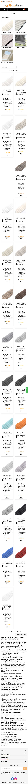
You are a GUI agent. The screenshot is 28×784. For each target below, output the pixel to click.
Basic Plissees (7, 32)
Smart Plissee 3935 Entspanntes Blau (7, 434)
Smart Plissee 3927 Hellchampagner (7, 261)
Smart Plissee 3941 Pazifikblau (7, 562)
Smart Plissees (21, 47)
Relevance (9, 67)
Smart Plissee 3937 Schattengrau (7, 477)
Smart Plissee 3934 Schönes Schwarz (21, 391)
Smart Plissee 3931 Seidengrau (7, 347)
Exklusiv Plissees (21, 32)
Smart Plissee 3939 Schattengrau (7, 520)
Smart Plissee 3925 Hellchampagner (7, 218)
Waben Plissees (7, 47)
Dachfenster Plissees (7, 63)
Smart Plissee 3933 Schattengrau (7, 391)
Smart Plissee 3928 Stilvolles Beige (20, 261)
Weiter (18, 631)
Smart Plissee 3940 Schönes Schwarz (21, 520)
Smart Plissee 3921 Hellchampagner (21, 91)
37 (14, 631)
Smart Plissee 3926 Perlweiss (21, 217)
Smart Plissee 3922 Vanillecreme (7, 135)
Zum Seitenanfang (21, 634)
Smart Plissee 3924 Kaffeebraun (21, 175)
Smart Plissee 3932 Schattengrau (20, 348)
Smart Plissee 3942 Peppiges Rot (21, 562)
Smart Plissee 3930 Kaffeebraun (21, 303)
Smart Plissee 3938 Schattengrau (20, 477)
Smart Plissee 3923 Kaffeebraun (21, 134)
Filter (26, 390)
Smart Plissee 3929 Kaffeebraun (7, 303)
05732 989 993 (9, 1)
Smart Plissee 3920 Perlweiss (7, 90)
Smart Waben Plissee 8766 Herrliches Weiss (7, 606)
